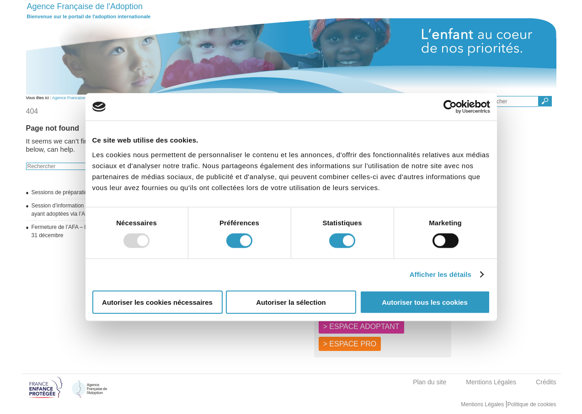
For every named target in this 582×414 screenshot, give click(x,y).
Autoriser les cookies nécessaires (157, 302)
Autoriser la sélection (291, 302)
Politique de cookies (531, 404)
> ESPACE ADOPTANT (361, 326)
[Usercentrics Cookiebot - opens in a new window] (450, 107)
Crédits (546, 382)
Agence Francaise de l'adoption (81, 98)
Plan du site (429, 382)
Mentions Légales (491, 382)
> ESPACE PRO (350, 344)
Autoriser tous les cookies (425, 302)
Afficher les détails (440, 274)
